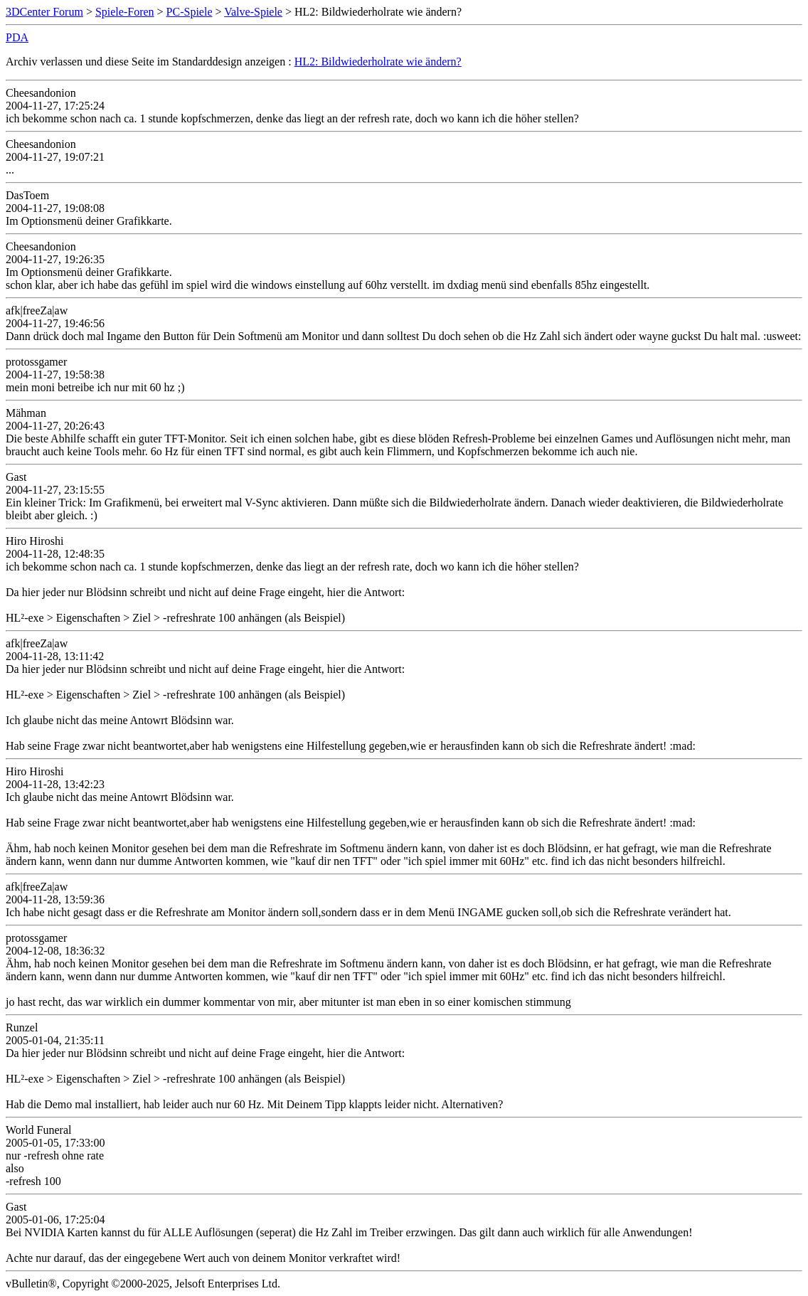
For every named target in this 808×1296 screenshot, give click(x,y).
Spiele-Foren (124, 12)
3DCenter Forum (44, 12)
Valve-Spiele (253, 12)
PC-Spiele (189, 12)
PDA (17, 37)
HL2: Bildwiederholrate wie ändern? (378, 61)
